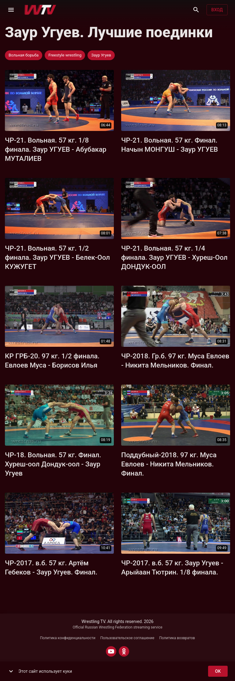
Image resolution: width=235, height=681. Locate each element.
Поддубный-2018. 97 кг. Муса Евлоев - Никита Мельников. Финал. (169, 464)
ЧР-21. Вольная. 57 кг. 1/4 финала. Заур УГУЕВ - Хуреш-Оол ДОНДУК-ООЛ (174, 257)
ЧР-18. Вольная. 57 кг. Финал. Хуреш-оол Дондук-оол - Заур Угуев (53, 464)
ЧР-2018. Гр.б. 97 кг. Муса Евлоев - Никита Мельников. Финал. (175, 360)
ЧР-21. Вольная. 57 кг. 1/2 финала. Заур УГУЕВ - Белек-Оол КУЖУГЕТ (57, 257)
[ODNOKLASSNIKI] (124, 651)
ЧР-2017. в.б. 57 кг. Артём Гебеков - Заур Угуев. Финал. (51, 567)
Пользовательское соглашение (127, 638)
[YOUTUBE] (111, 651)
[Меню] (11, 9)
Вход (217, 10)
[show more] (11, 671)
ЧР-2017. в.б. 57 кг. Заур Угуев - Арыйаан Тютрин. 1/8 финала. (172, 567)
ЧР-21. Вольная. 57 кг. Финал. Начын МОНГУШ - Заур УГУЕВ (169, 144)
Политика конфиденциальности (67, 638)
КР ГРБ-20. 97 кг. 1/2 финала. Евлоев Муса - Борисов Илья (52, 360)
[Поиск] (196, 9)
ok (218, 671)
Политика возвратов (177, 638)
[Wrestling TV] (40, 9)
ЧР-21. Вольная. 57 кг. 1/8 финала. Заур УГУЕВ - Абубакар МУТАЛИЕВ (55, 149)
